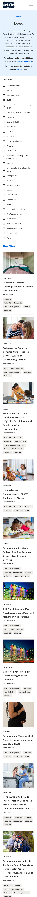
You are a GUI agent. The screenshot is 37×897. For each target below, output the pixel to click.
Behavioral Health (13, 95)
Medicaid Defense (13, 185)
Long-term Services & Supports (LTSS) (18, 169)
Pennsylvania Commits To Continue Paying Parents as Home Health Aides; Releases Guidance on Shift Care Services (18, 869)
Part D (9, 204)
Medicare (10, 190)
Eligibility (10, 131)
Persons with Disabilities (16, 209)
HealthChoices (12, 151)
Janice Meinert (8, 563)
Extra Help (10, 136)
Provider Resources (14, 223)
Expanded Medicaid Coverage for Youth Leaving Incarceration (18, 286)
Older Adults (11, 199)
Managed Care (12, 176)
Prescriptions (11, 219)
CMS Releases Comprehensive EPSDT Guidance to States (15, 494)
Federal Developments (15, 141)
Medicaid (10, 180)
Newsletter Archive (24, 61)
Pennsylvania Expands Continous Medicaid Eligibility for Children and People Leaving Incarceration (17, 421)
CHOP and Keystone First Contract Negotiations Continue (16, 676)
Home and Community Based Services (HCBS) (17, 157)
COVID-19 (10, 117)
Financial (10, 146)
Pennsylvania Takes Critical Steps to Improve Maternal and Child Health (18, 740)
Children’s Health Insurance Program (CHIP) (20, 106)
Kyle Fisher (7, 812)
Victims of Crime (13, 233)
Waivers (9, 238)
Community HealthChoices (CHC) (19, 112)
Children (10, 100)
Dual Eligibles (11, 127)
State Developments (14, 228)
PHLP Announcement (14, 214)
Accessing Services (13, 86)
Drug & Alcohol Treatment (16, 122)
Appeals (9, 90)
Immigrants (11, 163)
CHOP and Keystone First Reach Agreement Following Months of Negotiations (18, 613)
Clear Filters (9, 246)
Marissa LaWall (8, 363)
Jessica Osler (8, 294)
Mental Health (12, 195)
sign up (19, 69)
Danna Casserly (9, 433)
